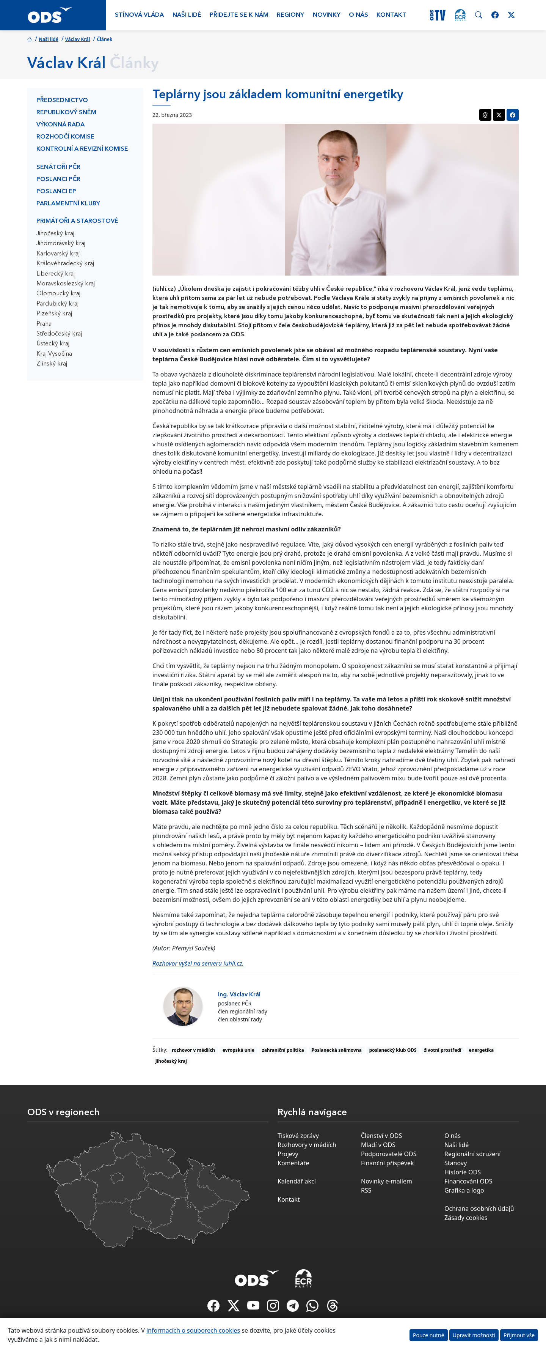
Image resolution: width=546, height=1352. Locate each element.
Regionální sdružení (472, 1154)
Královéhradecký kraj (65, 264)
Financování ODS (468, 1181)
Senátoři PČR (58, 167)
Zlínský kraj (51, 364)
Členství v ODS (381, 1135)
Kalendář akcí (297, 1181)
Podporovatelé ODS (389, 1154)
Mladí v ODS (378, 1145)
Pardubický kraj (57, 304)
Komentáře (293, 1163)
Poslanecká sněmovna (337, 1050)
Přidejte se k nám (239, 15)
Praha (44, 324)
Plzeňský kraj (54, 314)
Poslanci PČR (58, 179)
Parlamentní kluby (68, 204)
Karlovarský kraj (58, 254)
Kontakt (391, 15)
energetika (481, 1050)
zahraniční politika (283, 1050)
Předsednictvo (62, 101)
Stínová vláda (139, 15)
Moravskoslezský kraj (65, 284)
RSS (366, 1190)
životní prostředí (442, 1050)
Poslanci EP (56, 192)
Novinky (326, 15)
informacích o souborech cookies (193, 1330)
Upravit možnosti (474, 1335)
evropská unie (238, 1050)
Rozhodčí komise (65, 137)
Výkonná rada (60, 125)
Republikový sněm (66, 113)
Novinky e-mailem (386, 1181)
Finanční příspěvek (387, 1163)
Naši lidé (187, 15)
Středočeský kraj (59, 334)
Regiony (290, 15)
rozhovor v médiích (193, 1050)
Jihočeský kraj (55, 234)
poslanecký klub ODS (393, 1050)
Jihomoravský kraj (60, 244)
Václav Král (77, 39)
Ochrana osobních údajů (479, 1208)
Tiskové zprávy (298, 1135)
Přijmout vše (519, 1335)
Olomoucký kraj (58, 294)
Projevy (288, 1154)
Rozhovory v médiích (307, 1145)
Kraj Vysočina (54, 354)
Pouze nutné (428, 1335)
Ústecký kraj (52, 344)
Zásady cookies (465, 1217)
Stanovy (455, 1163)
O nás (358, 15)
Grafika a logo (464, 1190)
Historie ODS (462, 1172)
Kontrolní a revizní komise (82, 149)
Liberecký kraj (55, 274)
